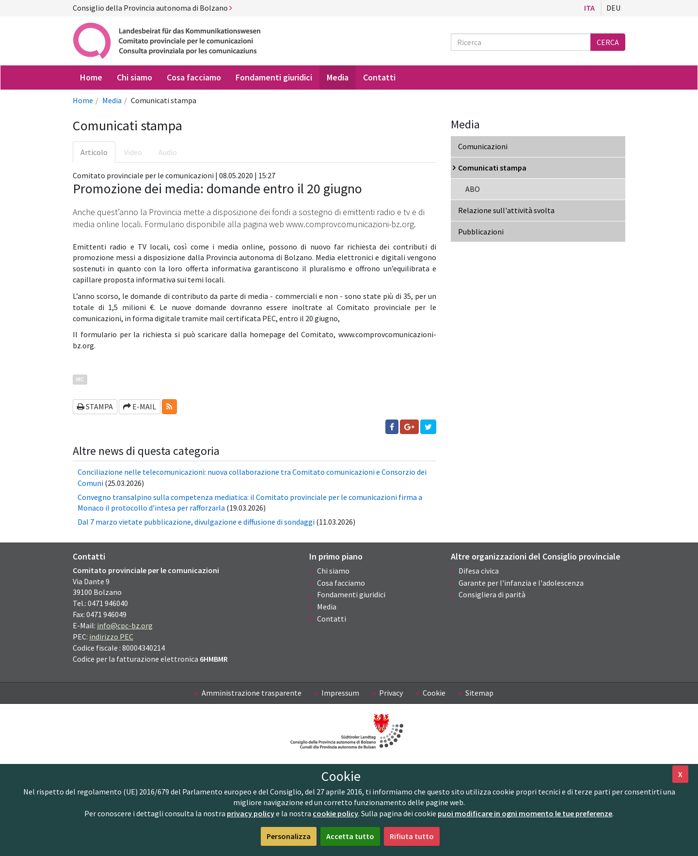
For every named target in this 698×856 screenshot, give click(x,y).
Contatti (331, 618)
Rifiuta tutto (412, 836)
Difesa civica (479, 571)
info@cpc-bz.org (125, 625)
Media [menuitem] (338, 77)
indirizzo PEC (111, 636)
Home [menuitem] (91, 77)
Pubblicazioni (481, 231)
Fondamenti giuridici (351, 594)
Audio (168, 152)
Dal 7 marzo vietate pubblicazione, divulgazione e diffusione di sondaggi (196, 522)
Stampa (95, 406)
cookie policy (335, 813)
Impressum (340, 693)
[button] (169, 406)
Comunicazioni (483, 146)
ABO (472, 189)
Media (112, 100)
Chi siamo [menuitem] (134, 77)
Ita (589, 8)
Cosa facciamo (341, 583)
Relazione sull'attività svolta (506, 210)
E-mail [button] (139, 406)
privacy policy (250, 813)
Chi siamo (333, 571)
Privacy (391, 693)
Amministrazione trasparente (251, 693)
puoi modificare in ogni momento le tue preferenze (525, 813)
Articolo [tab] (94, 152)
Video (133, 152)
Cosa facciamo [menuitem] (194, 77)
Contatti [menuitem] (379, 77)
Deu (613, 8)
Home (83, 100)
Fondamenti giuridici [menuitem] (274, 77)
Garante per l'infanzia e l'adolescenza (521, 583)
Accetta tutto (350, 836)
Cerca (608, 42)
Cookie (434, 693)
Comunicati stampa (492, 167)
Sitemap (479, 693)
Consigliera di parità (492, 594)
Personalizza (289, 836)
